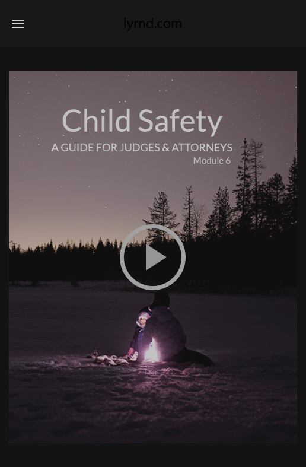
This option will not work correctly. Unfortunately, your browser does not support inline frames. (153, 257)
